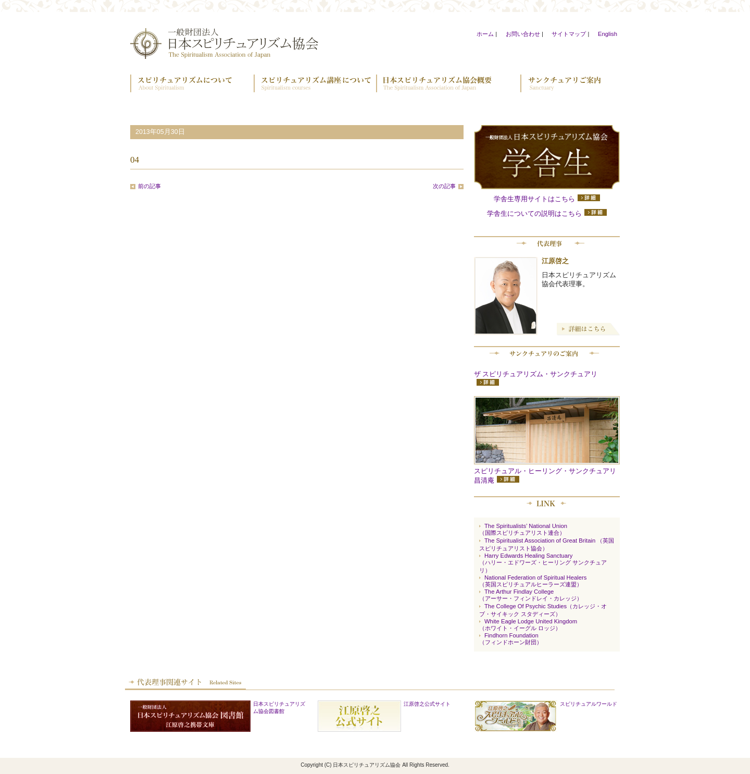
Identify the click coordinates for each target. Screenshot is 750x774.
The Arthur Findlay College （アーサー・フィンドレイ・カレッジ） (530, 594)
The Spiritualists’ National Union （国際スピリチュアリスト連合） (523, 529)
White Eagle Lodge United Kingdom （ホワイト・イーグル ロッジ (528, 624)
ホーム (485, 34)
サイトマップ (569, 34)
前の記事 (149, 186)
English (607, 34)
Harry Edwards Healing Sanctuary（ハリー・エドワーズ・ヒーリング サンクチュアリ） (543, 562)
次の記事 (444, 186)
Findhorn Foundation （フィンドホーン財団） (510, 638)
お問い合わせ (523, 34)
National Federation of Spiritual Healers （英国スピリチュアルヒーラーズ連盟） (532, 580)
